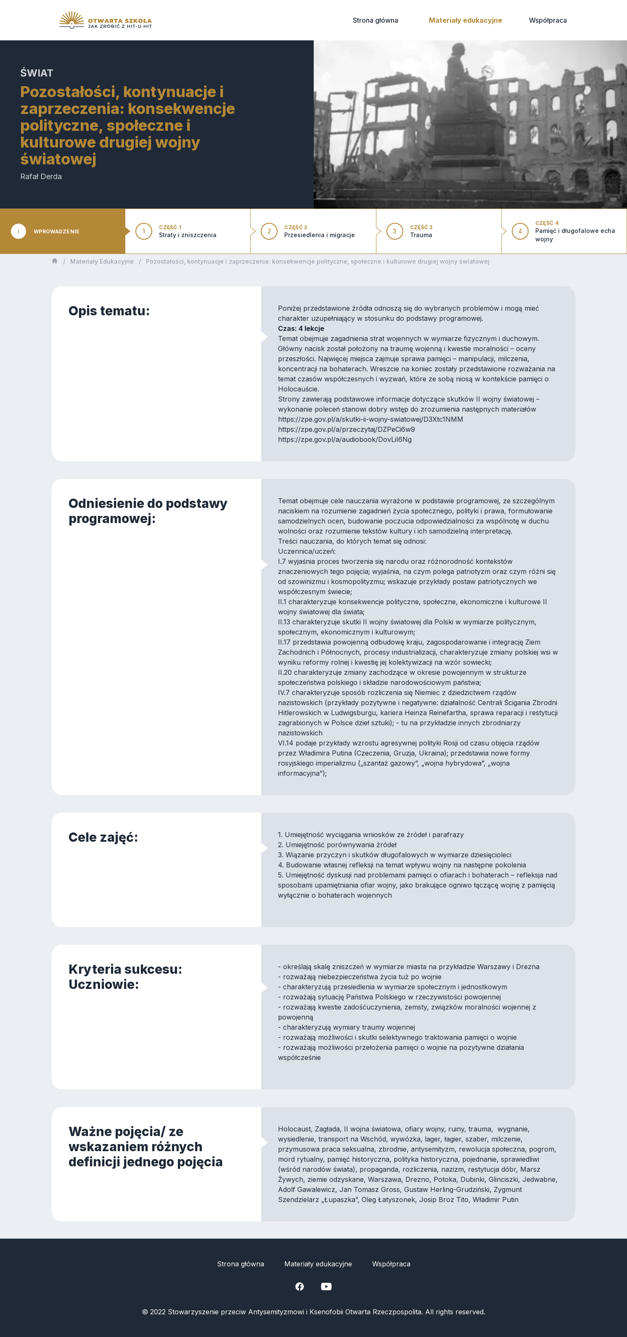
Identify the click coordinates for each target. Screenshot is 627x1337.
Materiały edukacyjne (465, 20)
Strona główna (375, 20)
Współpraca (548, 20)
